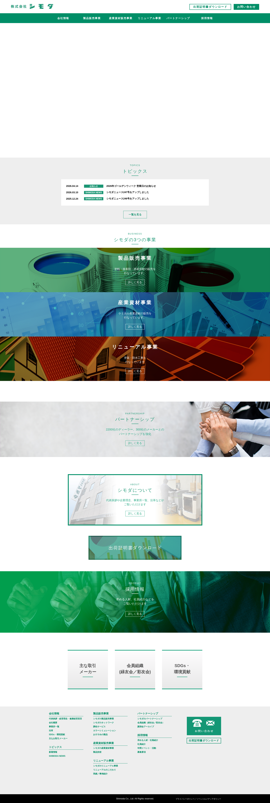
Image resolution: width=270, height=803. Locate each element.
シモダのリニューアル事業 (105, 766)
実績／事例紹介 (100, 774)
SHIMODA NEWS (57, 756)
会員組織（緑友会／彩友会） (150, 722)
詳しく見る (135, 282)
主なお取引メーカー (58, 738)
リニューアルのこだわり (104, 770)
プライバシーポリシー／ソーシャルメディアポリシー (198, 799)
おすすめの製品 (100, 734)
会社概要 (53, 722)
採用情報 (207, 18)
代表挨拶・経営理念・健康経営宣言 (65, 718)
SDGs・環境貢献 (57, 734)
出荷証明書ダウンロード (210, 6)
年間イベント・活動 (146, 748)
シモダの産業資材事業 (103, 748)
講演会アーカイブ (145, 726)
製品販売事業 (92, 18)
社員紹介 (141, 744)
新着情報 (53, 752)
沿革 (51, 730)
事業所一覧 (54, 726)
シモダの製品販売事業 (103, 718)
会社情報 (63, 18)
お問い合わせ (246, 6)
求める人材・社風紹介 (147, 740)
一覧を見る (135, 214)
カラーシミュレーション (104, 730)
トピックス (55, 747)
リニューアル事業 (149, 18)
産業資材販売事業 (120, 18)
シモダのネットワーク (103, 722)
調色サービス (99, 726)
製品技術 (97, 752)
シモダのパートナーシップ (149, 718)
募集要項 (141, 752)
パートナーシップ (178, 18)
